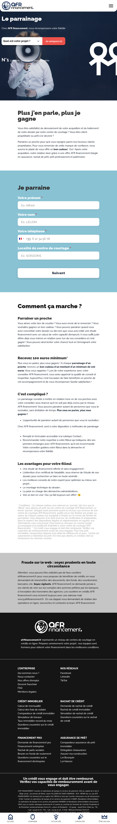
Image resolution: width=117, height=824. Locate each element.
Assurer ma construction (73, 753)
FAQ (20, 688)
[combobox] (24, 239)
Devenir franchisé (27, 684)
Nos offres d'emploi (28, 680)
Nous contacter (26, 676)
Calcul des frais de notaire (32, 709)
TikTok (63, 680)
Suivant (58, 274)
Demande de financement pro (34, 742)
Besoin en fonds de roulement (34, 753)
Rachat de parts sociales (31, 750)
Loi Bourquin (67, 757)
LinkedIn (65, 676)
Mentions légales (27, 691)
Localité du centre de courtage (44, 249)
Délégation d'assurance (73, 750)
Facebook (65, 673)
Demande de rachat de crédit (76, 706)
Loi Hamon (66, 761)
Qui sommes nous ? (28, 673)
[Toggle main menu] (111, 7)
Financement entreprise (31, 746)
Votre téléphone (32, 232)
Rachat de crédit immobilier (75, 709)
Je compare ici (54, 41)
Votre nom (27, 215)
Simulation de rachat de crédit (76, 713)
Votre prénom (30, 198)
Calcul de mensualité (29, 706)
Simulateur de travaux (30, 717)
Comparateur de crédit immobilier (36, 713)
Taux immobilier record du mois (35, 721)
